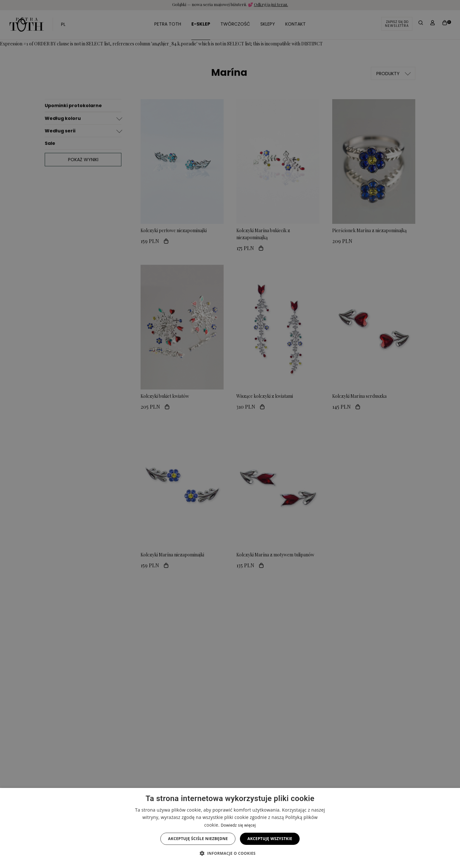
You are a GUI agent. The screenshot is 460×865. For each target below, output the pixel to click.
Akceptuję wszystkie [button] (269, 838)
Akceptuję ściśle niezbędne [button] (198, 838)
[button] (230, 853)
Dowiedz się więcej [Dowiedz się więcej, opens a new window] (238, 825)
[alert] (230, 432)
